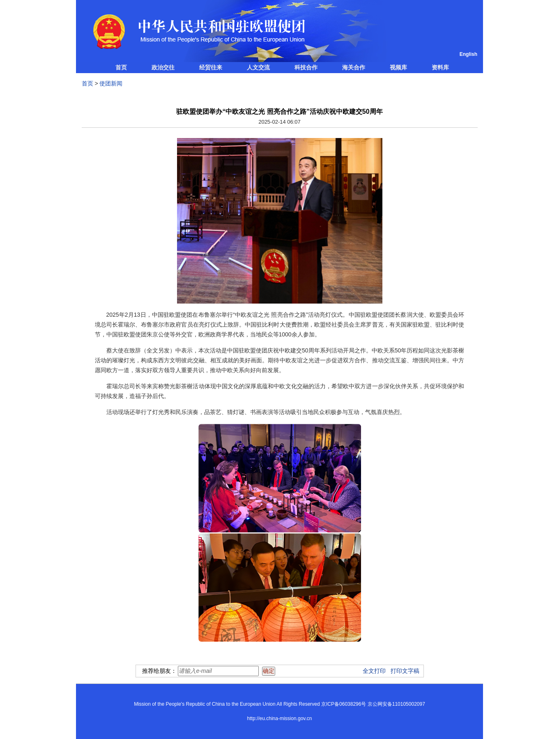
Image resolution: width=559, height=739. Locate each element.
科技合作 (305, 67)
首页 (121, 67)
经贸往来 (210, 67)
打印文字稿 (405, 671)
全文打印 (374, 671)
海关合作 (353, 67)
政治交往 (163, 67)
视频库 (398, 67)
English (468, 54)
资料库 (440, 67)
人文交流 (258, 67)
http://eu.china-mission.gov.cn (279, 718)
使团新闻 (110, 83)
